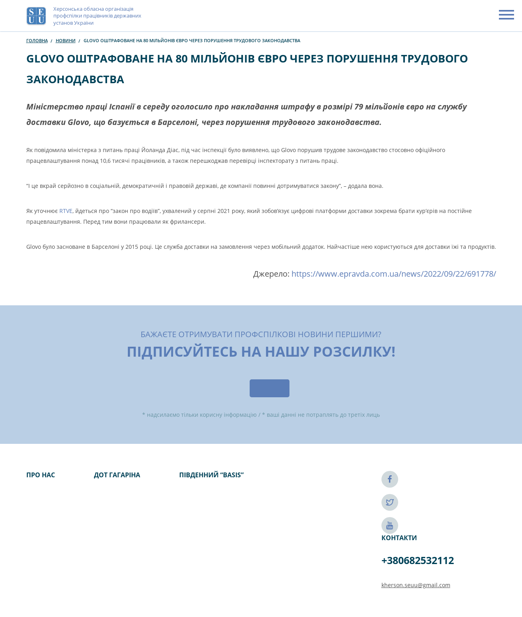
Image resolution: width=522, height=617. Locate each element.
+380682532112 (417, 560)
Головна (37, 40)
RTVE (65, 211)
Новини (66, 40)
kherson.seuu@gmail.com (415, 585)
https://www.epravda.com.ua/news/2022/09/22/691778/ (393, 273)
